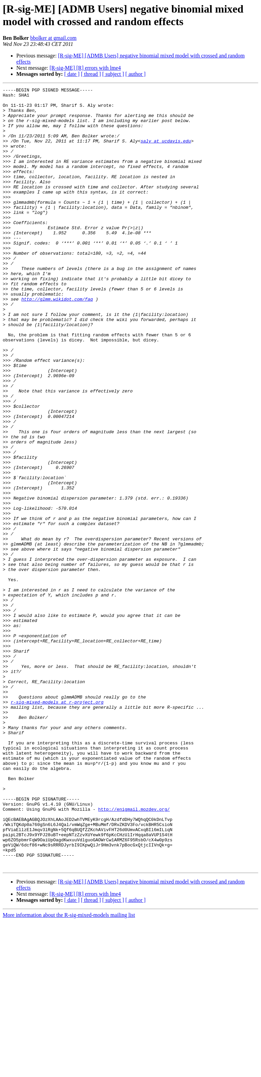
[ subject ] (113, 74)
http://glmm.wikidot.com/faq (57, 342)
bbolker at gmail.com (53, 38)
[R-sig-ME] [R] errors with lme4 (85, 68)
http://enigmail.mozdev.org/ (134, 954)
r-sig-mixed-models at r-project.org (57, 825)
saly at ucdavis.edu (166, 152)
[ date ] (72, 74)
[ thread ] (91, 74)
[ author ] (135, 74)
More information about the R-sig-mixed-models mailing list (69, 1071)
